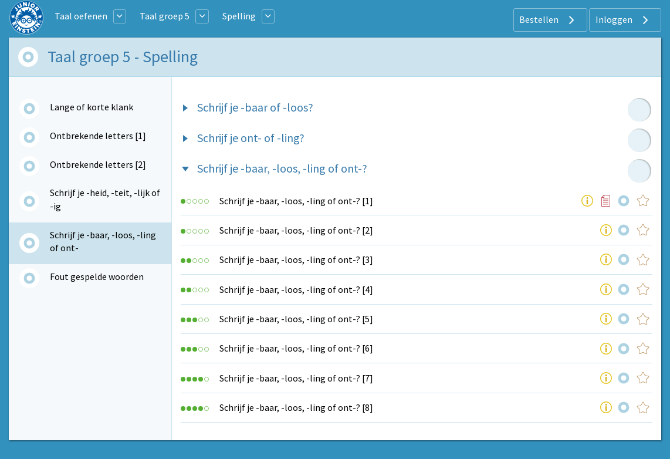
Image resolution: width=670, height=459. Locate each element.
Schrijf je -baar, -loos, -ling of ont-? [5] (296, 319)
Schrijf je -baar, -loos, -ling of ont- (103, 241)
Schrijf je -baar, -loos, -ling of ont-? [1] (296, 201)
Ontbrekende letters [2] (98, 164)
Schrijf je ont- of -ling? (250, 137)
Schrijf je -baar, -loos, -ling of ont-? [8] (296, 407)
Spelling (239, 16)
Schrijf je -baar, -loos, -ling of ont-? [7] (296, 378)
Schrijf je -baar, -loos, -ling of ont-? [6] (296, 348)
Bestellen (548, 20)
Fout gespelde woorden (97, 276)
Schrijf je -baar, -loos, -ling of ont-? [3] (296, 259)
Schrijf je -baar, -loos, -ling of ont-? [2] (296, 230)
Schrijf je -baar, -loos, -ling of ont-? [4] (296, 289)
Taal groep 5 (165, 16)
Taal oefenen (81, 16)
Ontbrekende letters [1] (98, 135)
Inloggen (623, 20)
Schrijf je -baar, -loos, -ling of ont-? (282, 168)
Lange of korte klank (91, 107)
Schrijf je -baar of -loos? (255, 107)
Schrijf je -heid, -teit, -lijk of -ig (105, 199)
